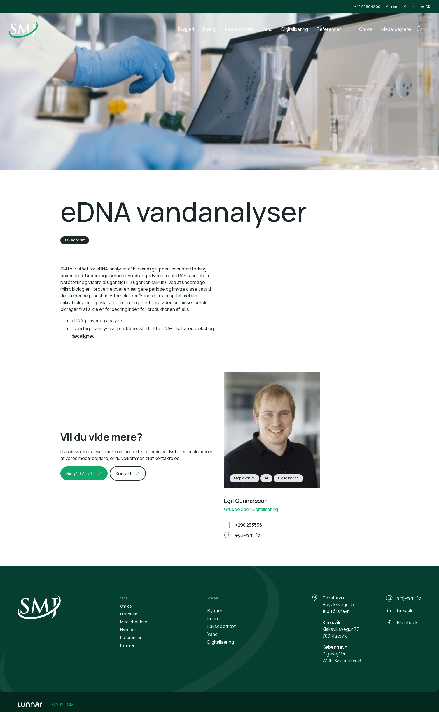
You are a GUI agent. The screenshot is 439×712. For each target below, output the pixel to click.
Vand (267, 29)
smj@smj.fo (403, 598)
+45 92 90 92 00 (367, 6)
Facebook (402, 622)
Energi (209, 29)
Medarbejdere (396, 29)
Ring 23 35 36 (80, 473)
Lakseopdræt (239, 29)
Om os (365, 29)
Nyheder (128, 629)
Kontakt (409, 6)
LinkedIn (400, 610)
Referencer (329, 29)
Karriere (392, 6)
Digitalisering (294, 29)
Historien (128, 614)
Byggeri (186, 29)
